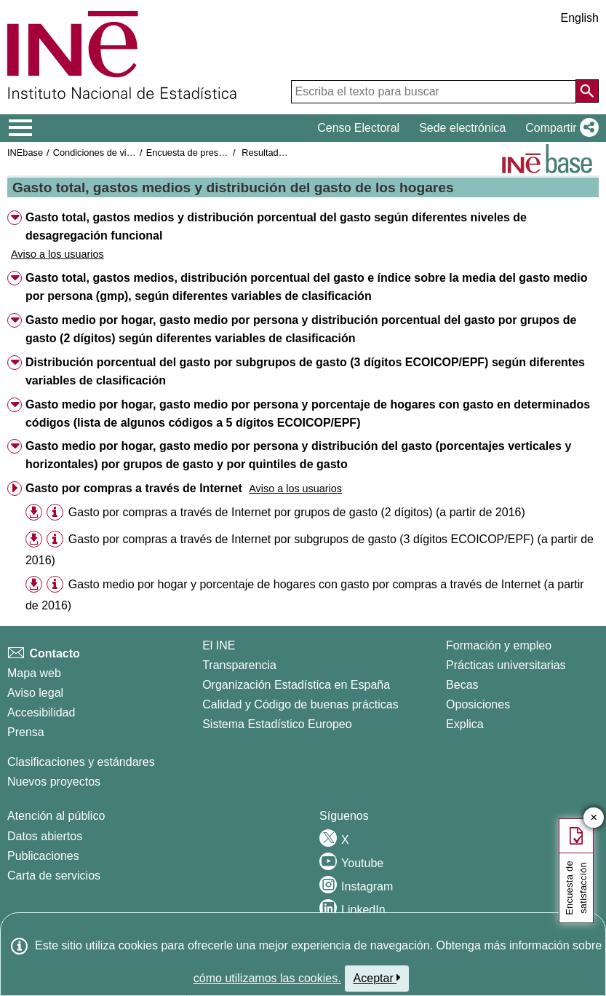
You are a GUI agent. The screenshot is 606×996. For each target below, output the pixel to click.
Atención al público (56, 816)
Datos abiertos (44, 836)
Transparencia (239, 665)
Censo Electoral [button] (358, 128)
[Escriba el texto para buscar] (433, 91)
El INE (218, 645)
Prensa (25, 732)
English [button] (580, 18)
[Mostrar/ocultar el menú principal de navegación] (20, 128)
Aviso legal (35, 693)
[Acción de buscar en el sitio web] (587, 91)
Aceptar (377, 977)
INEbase (25, 152)
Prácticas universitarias (506, 665)
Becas (462, 685)
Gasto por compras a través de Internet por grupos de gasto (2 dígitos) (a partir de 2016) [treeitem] (296, 512)
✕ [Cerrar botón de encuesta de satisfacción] (594, 818)
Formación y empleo (498, 645)
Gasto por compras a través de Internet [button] (133, 488)
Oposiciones (478, 704)
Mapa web (34, 673)
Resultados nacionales (288, 152)
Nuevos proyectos (53, 781)
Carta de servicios (53, 875)
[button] (559, 128)
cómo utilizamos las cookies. (267, 978)
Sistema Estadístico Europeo (276, 724)
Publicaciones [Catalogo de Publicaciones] (43, 856)
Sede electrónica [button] (462, 128)
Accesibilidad (41, 712)
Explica (465, 724)
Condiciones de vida (95, 152)
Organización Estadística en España (296, 685)
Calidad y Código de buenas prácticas (300, 704)
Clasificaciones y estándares (81, 762)
